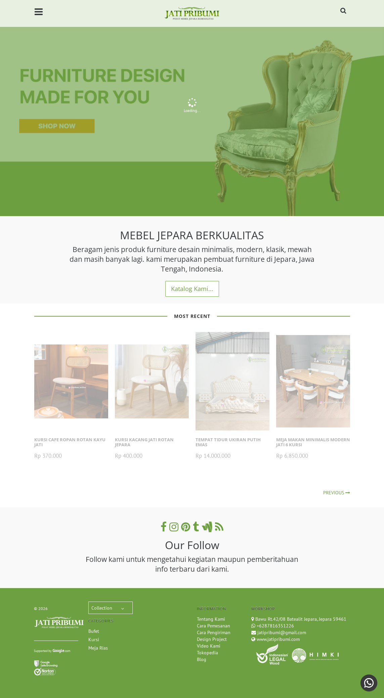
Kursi (93, 640)
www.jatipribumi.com (277, 639)
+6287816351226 (275, 626)
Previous (336, 493)
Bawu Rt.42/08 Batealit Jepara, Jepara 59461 (300, 619)
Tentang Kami (211, 619)
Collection (101, 608)
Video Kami (208, 646)
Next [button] (372, 108)
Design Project (212, 639)
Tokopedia (207, 653)
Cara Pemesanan (213, 626)
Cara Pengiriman (213, 632)
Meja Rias (98, 648)
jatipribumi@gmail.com (281, 632)
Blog (201, 659)
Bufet (93, 631)
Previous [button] (11, 110)
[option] (192, 108)
